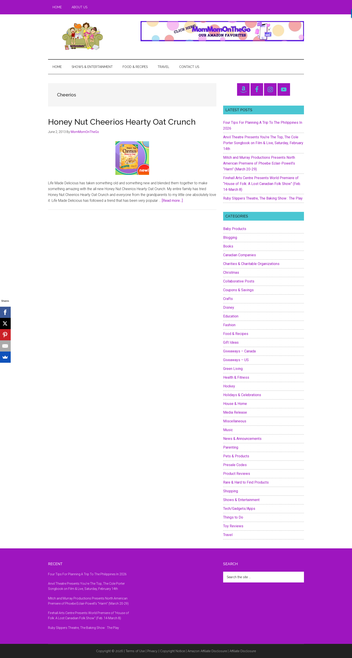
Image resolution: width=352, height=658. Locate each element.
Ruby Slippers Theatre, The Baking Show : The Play (263, 198)
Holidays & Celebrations (242, 395)
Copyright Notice (172, 651)
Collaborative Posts (238, 281)
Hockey (229, 386)
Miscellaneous (234, 421)
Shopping (230, 491)
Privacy (152, 651)
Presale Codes (235, 465)
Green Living (233, 369)
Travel (228, 535)
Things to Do (233, 517)
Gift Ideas (231, 342)
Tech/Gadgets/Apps (239, 508)
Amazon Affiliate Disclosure (207, 651)
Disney (228, 307)
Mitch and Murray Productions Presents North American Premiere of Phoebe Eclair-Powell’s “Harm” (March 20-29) (259, 163)
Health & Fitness (236, 377)
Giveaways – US (236, 360)
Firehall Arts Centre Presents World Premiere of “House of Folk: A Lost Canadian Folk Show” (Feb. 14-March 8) (262, 184)
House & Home (235, 404)
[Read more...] (172, 200)
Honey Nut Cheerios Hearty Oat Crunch (122, 121)
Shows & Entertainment (241, 500)
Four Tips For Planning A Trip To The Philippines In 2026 (87, 574)
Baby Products (234, 229)
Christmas (231, 272)
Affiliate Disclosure (242, 651)
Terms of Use (135, 651)
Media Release (235, 412)
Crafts (228, 299)
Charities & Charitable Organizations (251, 264)
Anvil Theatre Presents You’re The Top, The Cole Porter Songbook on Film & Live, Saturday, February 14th (263, 143)
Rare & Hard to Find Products (246, 482)
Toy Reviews (233, 526)
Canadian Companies (239, 255)
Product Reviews (236, 473)
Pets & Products (236, 456)
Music (228, 430)
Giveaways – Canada (239, 351)
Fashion (229, 325)
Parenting (230, 447)
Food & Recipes (235, 334)
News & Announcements (242, 438)
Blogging (230, 237)
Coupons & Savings (238, 290)
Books (228, 246)
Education (230, 316)
